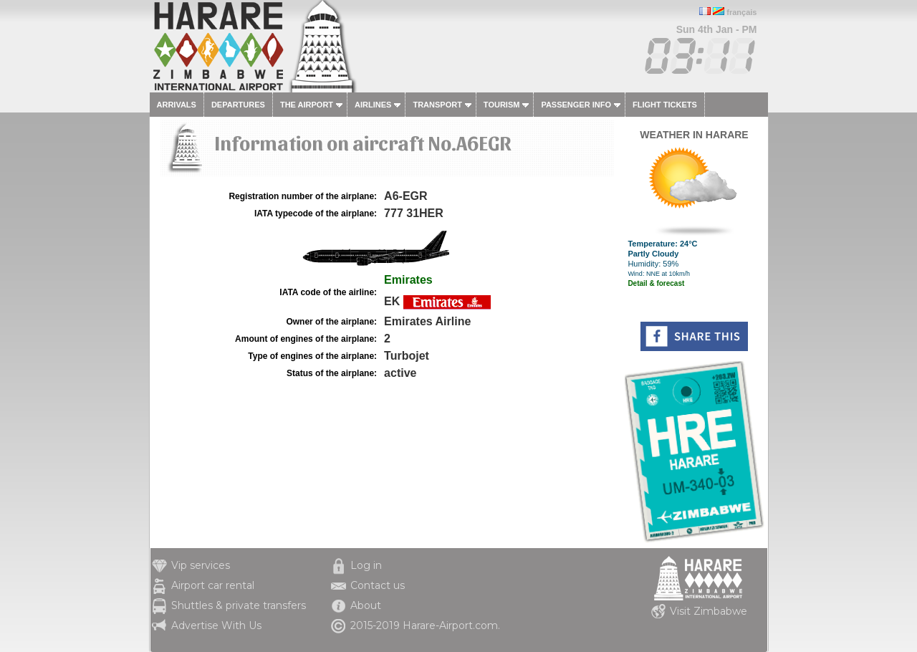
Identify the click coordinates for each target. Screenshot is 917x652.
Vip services (200, 565)
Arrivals (176, 104)
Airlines (373, 104)
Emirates (408, 280)
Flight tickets (665, 104)
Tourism (502, 104)
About (365, 605)
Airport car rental (212, 585)
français (741, 12)
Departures (238, 104)
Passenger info (576, 104)
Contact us (377, 585)
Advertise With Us (216, 625)
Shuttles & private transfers (238, 605)
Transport (437, 104)
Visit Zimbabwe (708, 611)
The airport (306, 104)
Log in (366, 565)
